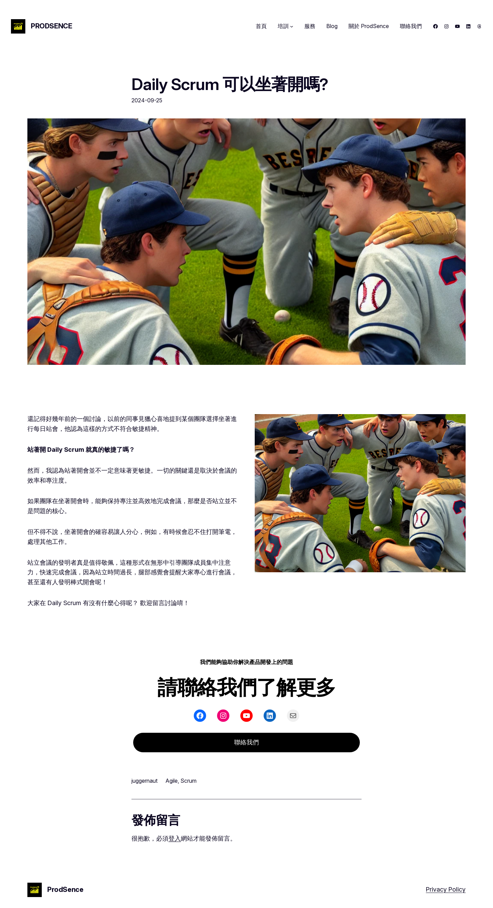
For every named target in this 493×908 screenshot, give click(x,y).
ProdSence (51, 26)
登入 (174, 838)
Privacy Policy (446, 889)
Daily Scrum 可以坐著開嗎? (229, 84)
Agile (172, 780)
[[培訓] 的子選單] (291, 26)
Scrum (188, 780)
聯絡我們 (246, 742)
